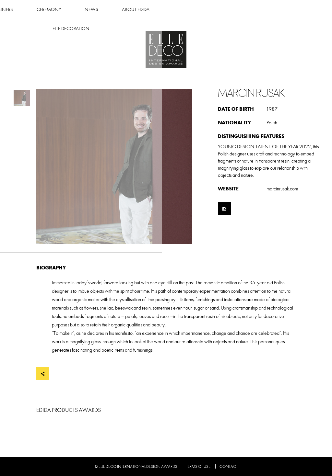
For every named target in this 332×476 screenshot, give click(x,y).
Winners (79, 9)
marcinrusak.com (282, 189)
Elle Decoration (267, 9)
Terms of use (198, 466)
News (168, 9)
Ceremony (125, 9)
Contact (228, 466)
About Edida (212, 9)
